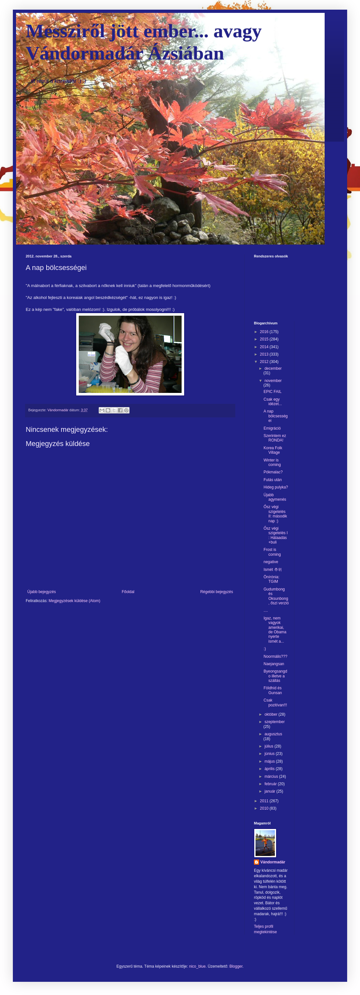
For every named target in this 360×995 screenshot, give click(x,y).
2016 (265, 332)
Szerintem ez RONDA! (275, 437)
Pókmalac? (273, 472)
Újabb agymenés (275, 497)
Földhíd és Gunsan (273, 690)
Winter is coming (272, 462)
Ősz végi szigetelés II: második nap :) (275, 514)
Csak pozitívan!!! (275, 702)
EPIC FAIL (273, 391)
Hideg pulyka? (276, 487)
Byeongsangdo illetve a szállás (275, 676)
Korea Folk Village (273, 450)
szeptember (275, 722)
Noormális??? (275, 656)
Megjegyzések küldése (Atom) (74, 601)
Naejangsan (274, 664)
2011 (265, 801)
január (270, 791)
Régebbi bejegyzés (216, 592)
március (272, 776)
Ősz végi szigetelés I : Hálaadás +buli (276, 535)
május (270, 761)
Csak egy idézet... (273, 401)
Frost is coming (272, 551)
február (271, 784)
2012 (265, 361)
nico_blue (197, 966)
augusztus (273, 734)
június (270, 753)
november (273, 380)
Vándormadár (272, 862)
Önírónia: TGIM (271, 579)
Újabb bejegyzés (41, 592)
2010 (265, 808)
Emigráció (272, 428)
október (271, 714)
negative (271, 562)
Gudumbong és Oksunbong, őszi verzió (276, 596)
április (270, 769)
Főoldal (128, 592)
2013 (265, 354)
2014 (265, 347)
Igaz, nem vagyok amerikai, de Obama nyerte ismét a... (275, 630)
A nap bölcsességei (276, 416)
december (273, 368)
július (269, 746)
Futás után (273, 480)
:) (265, 648)
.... (266, 610)
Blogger (236, 966)
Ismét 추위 (273, 569)
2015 (265, 339)
